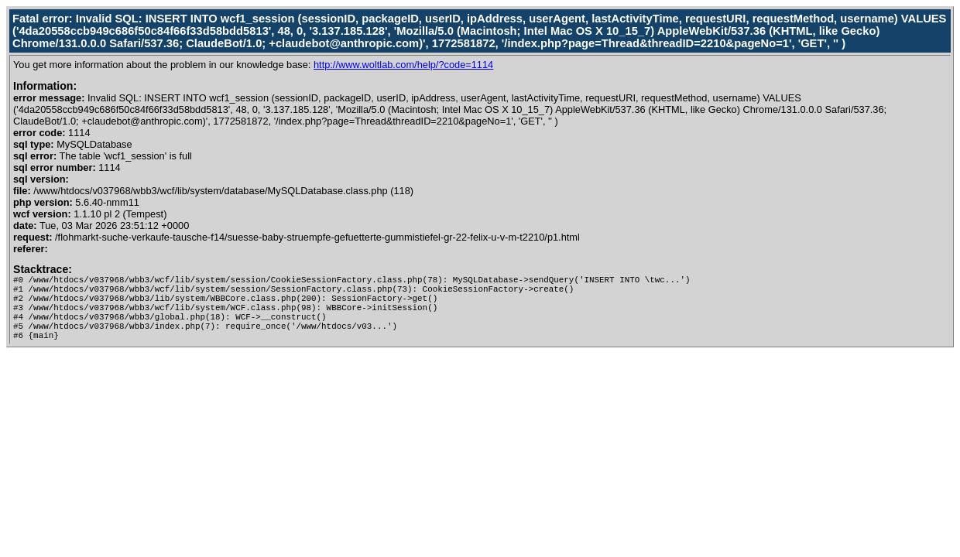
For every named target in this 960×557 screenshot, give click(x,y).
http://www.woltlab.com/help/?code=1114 (403, 64)
